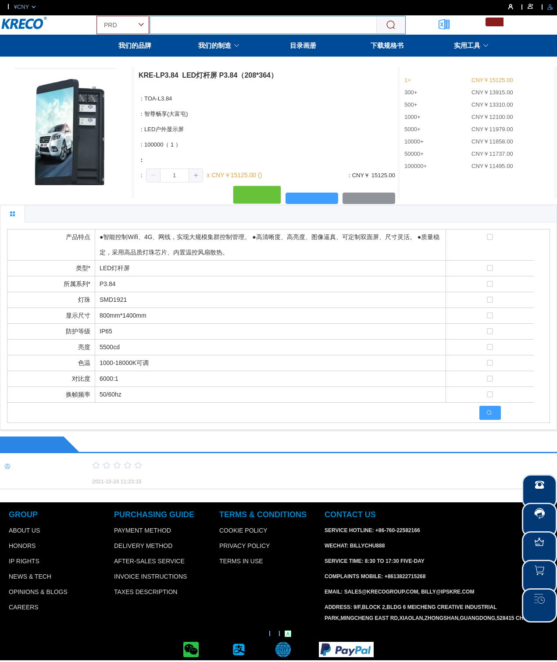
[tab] (12, 213)
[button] (153, 175)
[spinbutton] (174, 175)
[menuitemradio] (494, 22)
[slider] (309, 465)
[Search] (391, 25)
